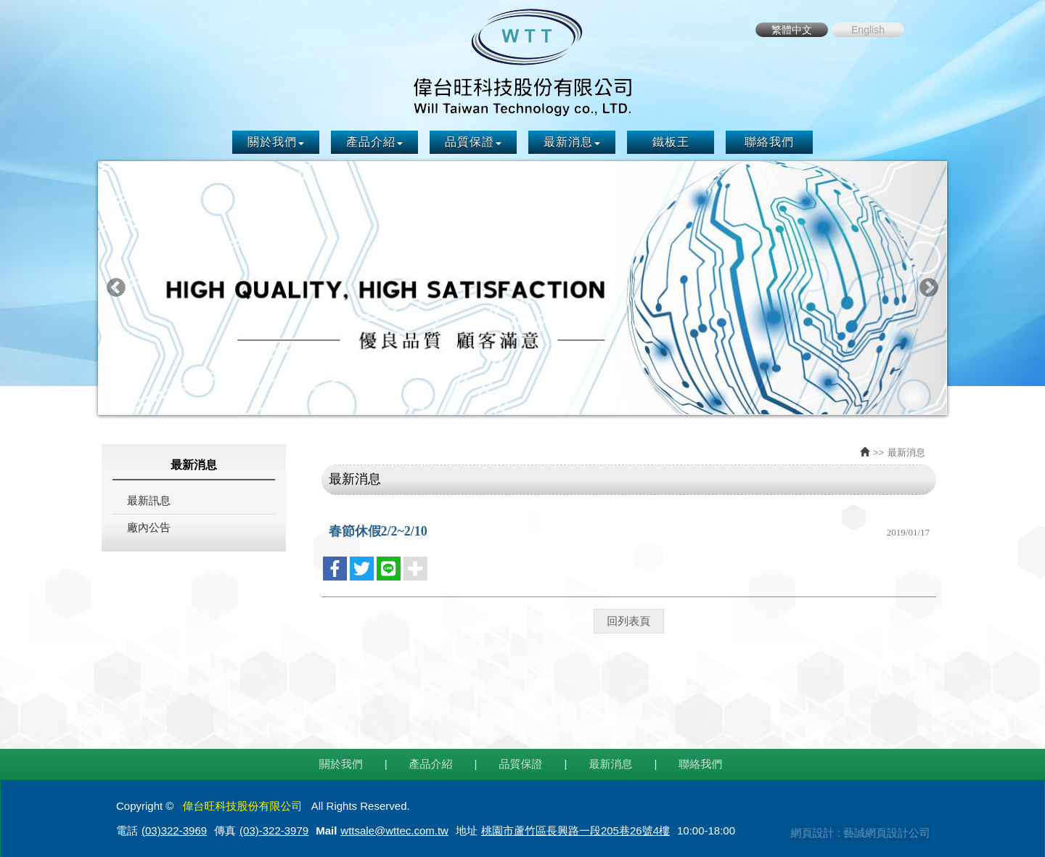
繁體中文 (791, 30)
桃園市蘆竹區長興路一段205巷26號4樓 (575, 828)
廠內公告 (149, 526)
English (868, 30)
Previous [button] (116, 287)
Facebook (925, 29)
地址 (467, 828)
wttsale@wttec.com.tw (394, 828)
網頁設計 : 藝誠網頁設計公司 (859, 830)
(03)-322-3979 (273, 828)
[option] (522, 287)
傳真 (225, 828)
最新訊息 (149, 499)
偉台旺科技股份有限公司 (522, 61)
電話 (127, 828)
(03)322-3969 (174, 828)
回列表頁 (628, 618)
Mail (326, 828)
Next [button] (929, 287)
